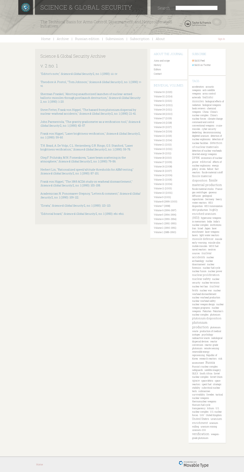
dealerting (197, 132)
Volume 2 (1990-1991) (165, 227)
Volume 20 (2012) (163, 148)
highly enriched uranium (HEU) (205, 214)
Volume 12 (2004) (163, 183)
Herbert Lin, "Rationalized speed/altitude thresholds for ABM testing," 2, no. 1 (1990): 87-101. (86, 171)
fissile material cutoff (212, 172)
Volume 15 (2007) (163, 170)
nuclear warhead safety (204, 300)
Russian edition (87, 39)
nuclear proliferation (206, 275)
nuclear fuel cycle (211, 267)
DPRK (196, 158)
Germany (209, 199)
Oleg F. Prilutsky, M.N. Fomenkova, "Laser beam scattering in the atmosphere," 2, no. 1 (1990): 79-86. (83, 159)
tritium (210, 408)
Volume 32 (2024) (163, 96)
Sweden (210, 394)
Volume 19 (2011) (162, 153)
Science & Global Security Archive (73, 56)
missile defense (203, 239)
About (160, 39)
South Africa (206, 373)
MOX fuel (213, 246)
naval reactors (199, 249)
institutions (216, 224)
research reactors (208, 358)
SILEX (195, 373)
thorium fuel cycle (201, 404)
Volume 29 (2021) (163, 109)
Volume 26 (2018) (163, 122)
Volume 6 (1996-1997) (165, 210)
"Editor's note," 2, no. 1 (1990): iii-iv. (79, 74)
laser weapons (212, 231)
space (196, 380)
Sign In (221, 38)
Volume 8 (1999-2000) (165, 201)
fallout (210, 168)
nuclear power (215, 271)
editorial (205, 162)
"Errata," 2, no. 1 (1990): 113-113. (75, 205)
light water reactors (209, 235)
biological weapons (211, 104)
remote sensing (211, 348)
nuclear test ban (200, 286)
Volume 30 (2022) (163, 105)
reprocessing (198, 355)
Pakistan (207, 311)
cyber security (209, 128)
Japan (207, 228)
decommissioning (212, 132)
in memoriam (199, 221)
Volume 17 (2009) (163, 162)
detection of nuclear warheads (207, 150)
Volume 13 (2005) (163, 179)
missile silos (214, 242)
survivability (198, 394)
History (157, 64)
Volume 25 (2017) (163, 127)
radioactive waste (201, 337)
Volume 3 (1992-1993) (165, 223)
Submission (115, 39)
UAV (202, 415)
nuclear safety (201, 279)
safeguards (197, 369)
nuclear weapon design (203, 304)
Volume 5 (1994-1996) (165, 214)
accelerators (198, 86)
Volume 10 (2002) (163, 192)
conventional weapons (203, 125)
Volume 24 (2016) (163, 131)
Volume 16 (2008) (163, 166)
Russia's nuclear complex (205, 366)
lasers (195, 235)
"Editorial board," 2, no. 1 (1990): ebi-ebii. (82, 214)
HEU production (200, 209)
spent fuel (206, 384)
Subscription (139, 39)
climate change (215, 118)
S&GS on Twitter (202, 64)
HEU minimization (213, 206)
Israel (200, 228)
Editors (157, 69)
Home (46, 39)
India (209, 221)
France (218, 188)
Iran (194, 228)
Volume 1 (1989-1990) (165, 232)
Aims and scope (162, 60)
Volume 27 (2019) (163, 118)
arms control (209, 93)
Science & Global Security (86, 7)
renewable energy (200, 351)
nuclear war (206, 290)
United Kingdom (214, 415)
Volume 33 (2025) (163, 91)
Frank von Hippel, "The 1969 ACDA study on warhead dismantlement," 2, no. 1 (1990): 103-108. (86, 183)
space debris (207, 380)
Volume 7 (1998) (162, 205)
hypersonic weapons (211, 217)
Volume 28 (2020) (163, 113)
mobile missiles (199, 246)
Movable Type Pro (194, 464)
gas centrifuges (199, 192)
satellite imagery (213, 369)
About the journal (168, 54)
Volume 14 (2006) (163, 175)
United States (200, 419)
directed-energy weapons (204, 154)
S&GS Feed (199, 60)
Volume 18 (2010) (163, 157)
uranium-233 (199, 429)
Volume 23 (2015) (163, 135)
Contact (158, 73)
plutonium (215, 314)
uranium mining (209, 426)
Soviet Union (216, 376)
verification (200, 434)
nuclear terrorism (210, 282)
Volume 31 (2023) (163, 100)
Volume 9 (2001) (162, 197)
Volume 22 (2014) (163, 140)
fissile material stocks (203, 188)
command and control (203, 122)
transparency (198, 408)
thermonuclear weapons (204, 401)
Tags (195, 81)
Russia (210, 362)
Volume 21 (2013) (163, 144)
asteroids (196, 97)
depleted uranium (200, 135)
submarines (204, 391)
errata (202, 168)
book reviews (198, 108)
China (206, 111)
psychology (207, 334)
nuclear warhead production (206, 297)
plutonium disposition (207, 318)
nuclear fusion (199, 271)
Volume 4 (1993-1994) (165, 218)
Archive (63, 39)
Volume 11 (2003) (163, 188)
